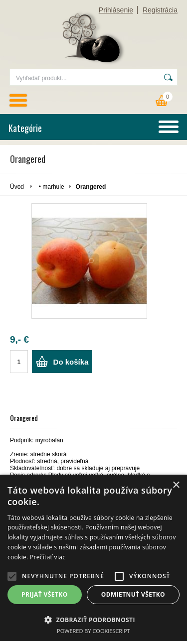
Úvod (17, 186)
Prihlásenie (116, 10)
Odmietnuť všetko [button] (133, 594)
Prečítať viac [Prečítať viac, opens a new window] (47, 557)
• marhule (51, 186)
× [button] (176, 485)
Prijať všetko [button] (44, 594)
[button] (12, 576)
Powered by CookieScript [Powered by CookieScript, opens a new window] (93, 631)
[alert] (93, 558)
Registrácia (160, 10)
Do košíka (71, 362)
